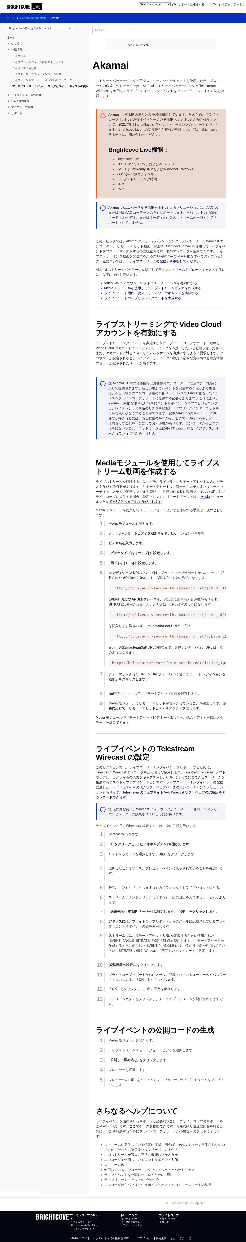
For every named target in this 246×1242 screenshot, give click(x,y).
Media (205, 496)
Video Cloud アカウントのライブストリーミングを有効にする (150, 283)
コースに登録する (130, 1222)
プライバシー (145, 1238)
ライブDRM (19, 56)
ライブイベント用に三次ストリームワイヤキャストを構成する (151, 293)
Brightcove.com (167, 1218)
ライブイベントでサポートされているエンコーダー (43, 80)
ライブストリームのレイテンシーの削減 (36, 74)
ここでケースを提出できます (151, 1126)
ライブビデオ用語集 (24, 68)
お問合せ (164, 1222)
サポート (15, 113)
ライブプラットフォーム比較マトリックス (38, 62)
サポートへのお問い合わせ (84, 1225)
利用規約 (161, 1238)
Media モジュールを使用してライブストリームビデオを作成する (152, 288)
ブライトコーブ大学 (131, 1225)
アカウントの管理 (20, 107)
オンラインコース (130, 1218)
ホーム (11, 18)
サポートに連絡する (188, 4)
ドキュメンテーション (82, 1228)
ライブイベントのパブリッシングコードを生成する (142, 298)
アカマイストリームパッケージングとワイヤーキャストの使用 (50, 86)
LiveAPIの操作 (18, 101)
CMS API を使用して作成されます (135, 501)
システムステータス (228, 4)
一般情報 (15, 49)
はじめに (15, 43)
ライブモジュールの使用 (24, 95)
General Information (33, 18)
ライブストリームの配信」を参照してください (164, 261)
